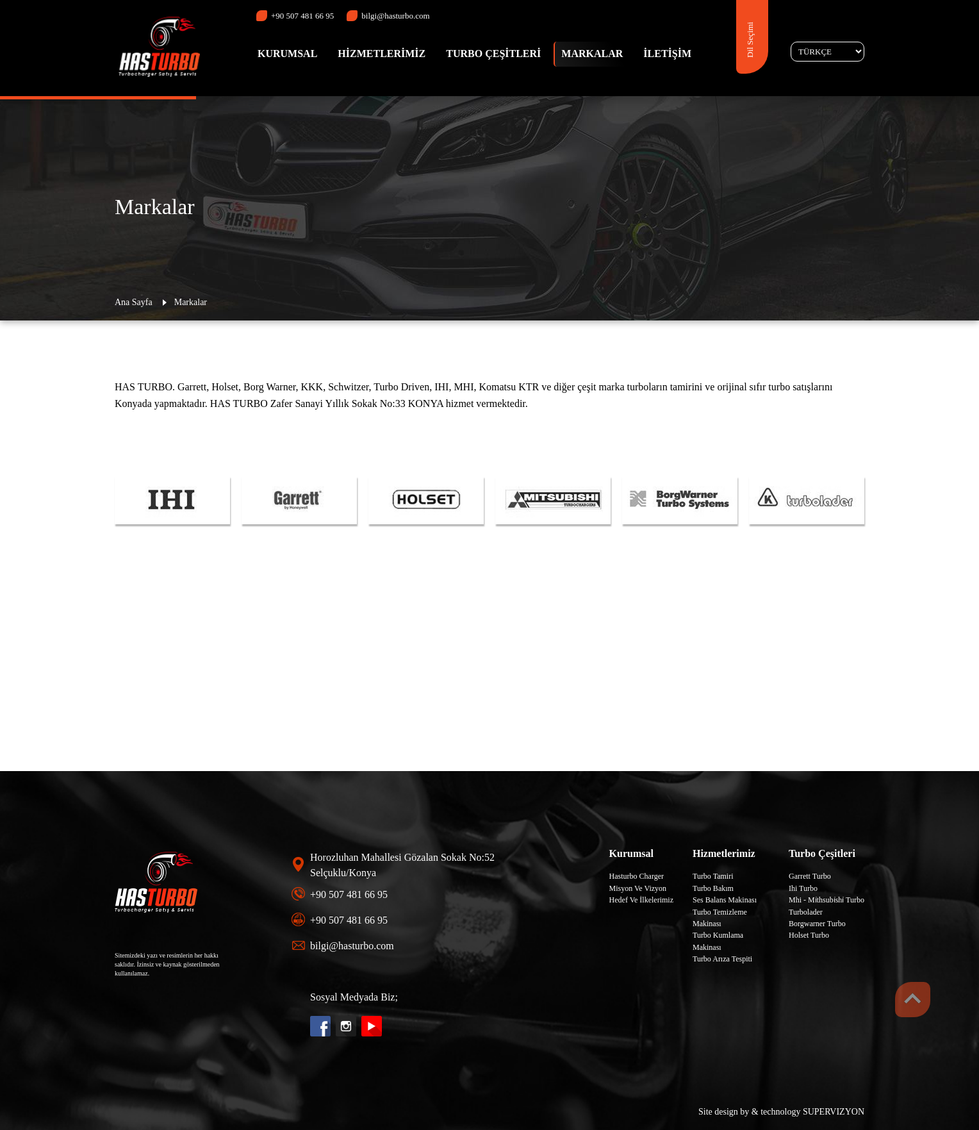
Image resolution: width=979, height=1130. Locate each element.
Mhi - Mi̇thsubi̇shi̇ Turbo (826, 899)
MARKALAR (592, 53)
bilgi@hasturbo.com (388, 16)
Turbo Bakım (713, 888)
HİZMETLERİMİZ (381, 53)
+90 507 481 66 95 (295, 16)
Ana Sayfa (133, 302)
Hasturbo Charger (636, 876)
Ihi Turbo (803, 888)
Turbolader (806, 912)
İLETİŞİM (667, 53)
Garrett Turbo (810, 876)
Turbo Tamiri (713, 876)
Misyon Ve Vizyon (638, 888)
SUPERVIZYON (833, 1112)
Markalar (190, 302)
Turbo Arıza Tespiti (722, 958)
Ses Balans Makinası (725, 899)
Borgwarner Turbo (817, 923)
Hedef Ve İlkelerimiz (641, 899)
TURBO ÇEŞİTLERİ (493, 53)
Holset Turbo (809, 935)
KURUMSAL (287, 53)
